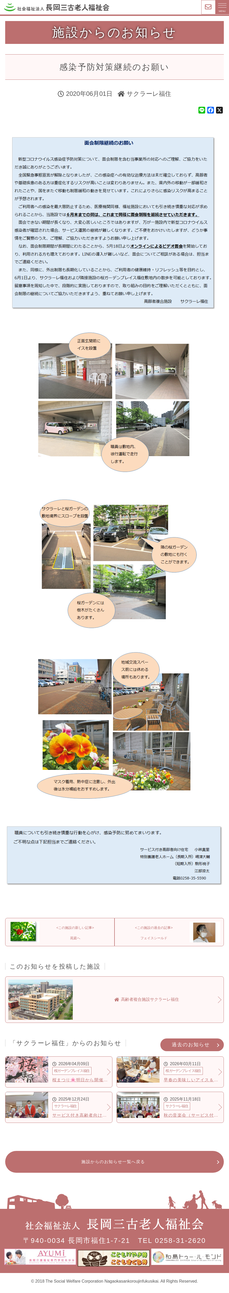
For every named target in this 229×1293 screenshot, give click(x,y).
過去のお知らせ (191, 1049)
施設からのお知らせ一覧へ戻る (113, 1167)
